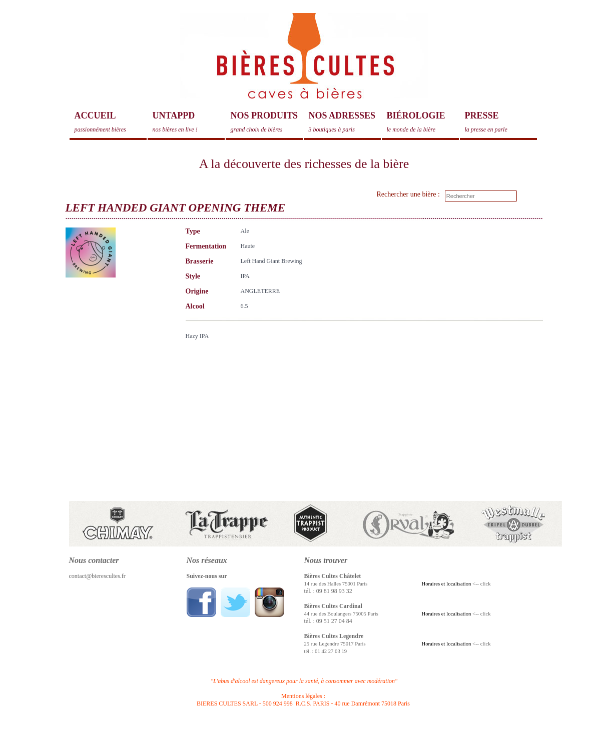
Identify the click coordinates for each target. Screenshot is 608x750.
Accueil (111, 122)
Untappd (189, 122)
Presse (501, 122)
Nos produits (267, 122)
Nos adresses (345, 122)
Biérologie (423, 122)
